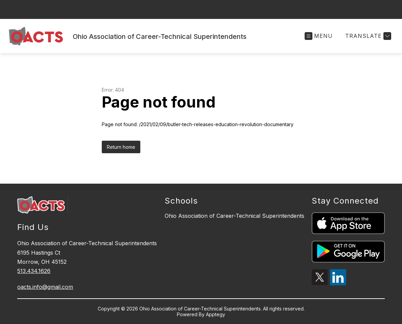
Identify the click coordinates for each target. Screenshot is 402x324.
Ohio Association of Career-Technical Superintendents (234, 215)
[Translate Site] (367, 36)
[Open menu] (319, 36)
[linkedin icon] (338, 283)
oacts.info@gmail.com (45, 286)
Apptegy (215, 314)
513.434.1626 (33, 271)
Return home (121, 147)
